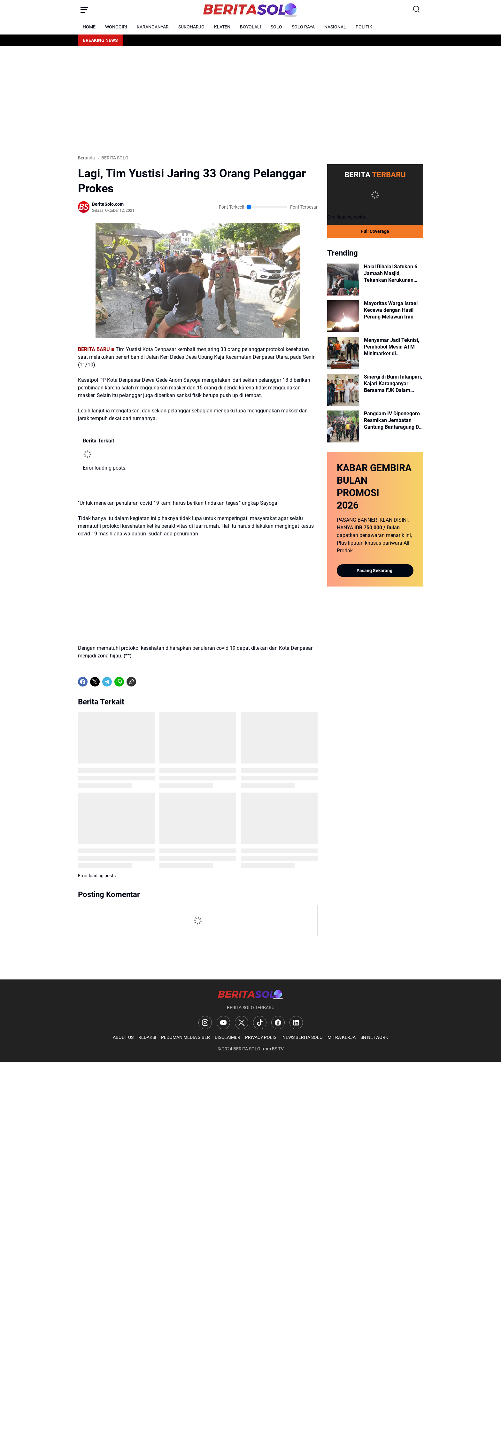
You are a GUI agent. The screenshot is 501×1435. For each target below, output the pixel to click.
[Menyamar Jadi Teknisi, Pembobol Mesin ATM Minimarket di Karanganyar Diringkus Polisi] (343, 353)
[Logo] (250, 994)
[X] (95, 682)
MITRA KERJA (342, 1037)
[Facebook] (83, 682)
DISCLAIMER (227, 1037)
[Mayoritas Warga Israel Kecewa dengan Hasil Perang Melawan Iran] (343, 316)
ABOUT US (123, 1037)
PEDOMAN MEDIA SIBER (185, 1037)
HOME (89, 26)
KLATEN (222, 26)
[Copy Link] (131, 682)
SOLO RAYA (303, 26)
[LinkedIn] (296, 1022)
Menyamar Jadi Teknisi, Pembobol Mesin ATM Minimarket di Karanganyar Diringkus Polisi (391, 347)
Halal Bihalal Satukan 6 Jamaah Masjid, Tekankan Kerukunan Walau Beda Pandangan (391, 273)
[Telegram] (107, 682)
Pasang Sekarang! (375, 570)
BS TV (278, 1048)
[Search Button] (416, 9)
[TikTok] (259, 1022)
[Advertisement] (250, 100)
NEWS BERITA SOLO (302, 1037)
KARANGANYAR (153, 26)
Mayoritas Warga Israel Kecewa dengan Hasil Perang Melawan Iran (391, 310)
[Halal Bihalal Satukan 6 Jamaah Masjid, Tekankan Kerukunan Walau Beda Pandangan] (343, 279)
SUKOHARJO (191, 26)
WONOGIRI (116, 26)
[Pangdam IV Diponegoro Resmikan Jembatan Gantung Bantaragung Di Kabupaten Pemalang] (343, 426)
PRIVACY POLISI (261, 1037)
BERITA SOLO (246, 1048)
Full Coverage (375, 231)
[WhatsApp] (119, 682)
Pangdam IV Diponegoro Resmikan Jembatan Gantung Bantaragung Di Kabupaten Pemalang (392, 420)
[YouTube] (223, 1022)
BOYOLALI (250, 26)
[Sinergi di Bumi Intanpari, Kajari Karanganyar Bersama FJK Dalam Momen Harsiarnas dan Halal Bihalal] (343, 390)
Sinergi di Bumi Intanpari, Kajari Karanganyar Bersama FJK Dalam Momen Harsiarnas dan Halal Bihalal (393, 384)
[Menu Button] (84, 9)
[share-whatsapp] (143, 682)
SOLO (276, 26)
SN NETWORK (374, 1037)
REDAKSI (147, 1037)
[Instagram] (205, 1022)
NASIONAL (335, 26)
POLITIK (364, 26)
